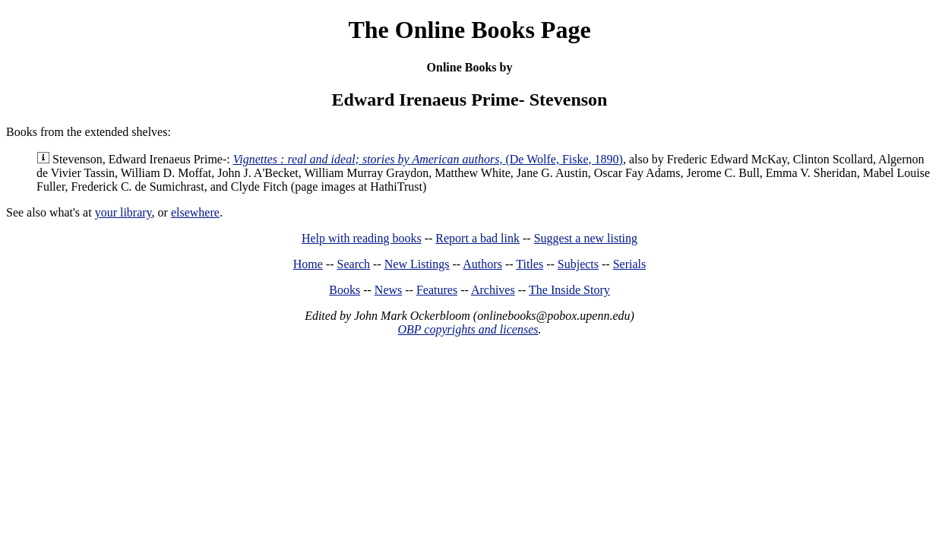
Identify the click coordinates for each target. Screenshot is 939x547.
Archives (493, 289)
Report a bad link (477, 238)
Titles (529, 264)
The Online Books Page (469, 29)
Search (354, 264)
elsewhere (195, 212)
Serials (630, 264)
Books (344, 289)
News (388, 289)
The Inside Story (569, 289)
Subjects (578, 264)
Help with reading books (362, 238)
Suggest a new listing (585, 238)
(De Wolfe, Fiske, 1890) (428, 159)
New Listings (417, 264)
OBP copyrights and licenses (467, 329)
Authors (482, 264)
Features (436, 289)
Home (308, 264)
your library (123, 212)
